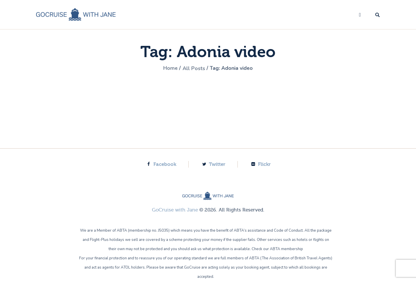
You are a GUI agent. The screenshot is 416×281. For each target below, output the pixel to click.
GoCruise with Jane (175, 210)
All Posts (194, 68)
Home (170, 68)
